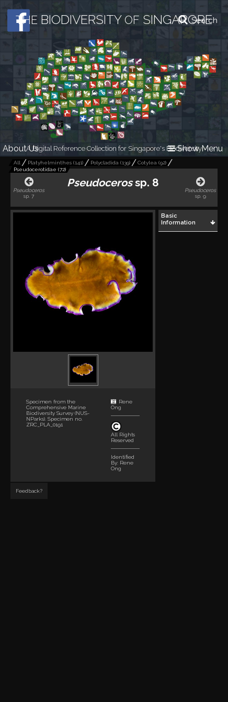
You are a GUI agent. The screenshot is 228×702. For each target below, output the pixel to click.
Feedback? (29, 491)
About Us (21, 148)
